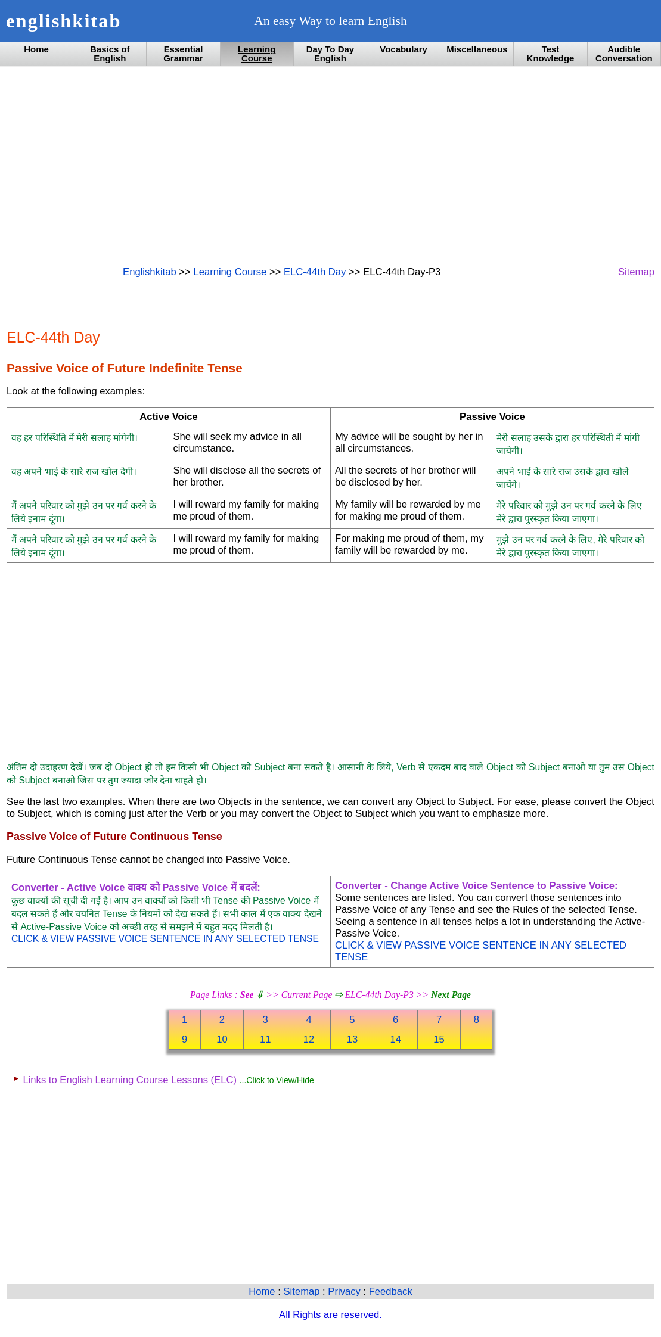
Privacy (345, 1291)
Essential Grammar (183, 53)
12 (309, 1039)
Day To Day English (330, 53)
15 (439, 1039)
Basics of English (110, 53)
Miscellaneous (476, 49)
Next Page (451, 995)
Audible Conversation (624, 53)
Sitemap (636, 272)
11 (265, 1039)
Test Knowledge (551, 53)
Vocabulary (403, 49)
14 (395, 1039)
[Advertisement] (330, 165)
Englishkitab (149, 272)
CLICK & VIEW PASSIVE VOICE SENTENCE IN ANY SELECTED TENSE (165, 939)
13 (352, 1039)
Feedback (390, 1291)
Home (36, 49)
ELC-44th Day (315, 272)
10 (222, 1039)
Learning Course (256, 53)
